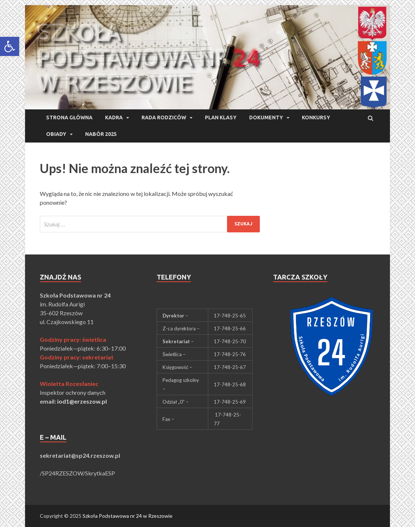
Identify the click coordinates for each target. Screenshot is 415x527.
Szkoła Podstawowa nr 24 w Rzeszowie (127, 516)
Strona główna (69, 117)
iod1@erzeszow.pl (82, 401)
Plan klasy (221, 117)
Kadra (114, 117)
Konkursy (316, 117)
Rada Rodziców (164, 117)
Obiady (56, 134)
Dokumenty (266, 117)
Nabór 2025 (101, 134)
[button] (9, 46)
